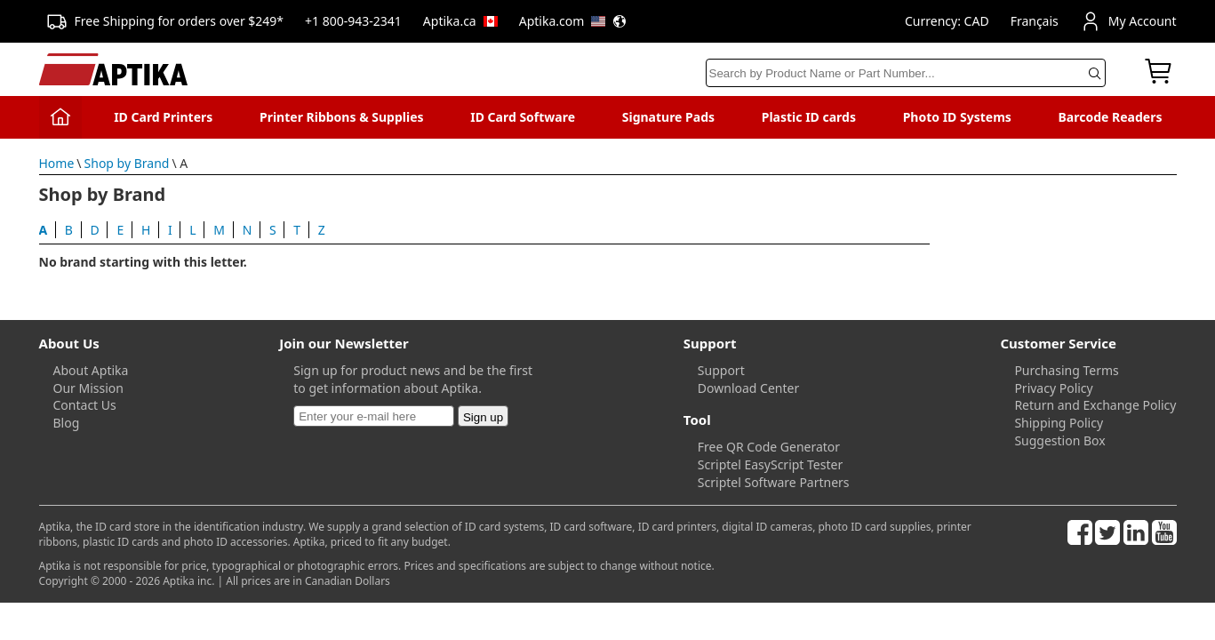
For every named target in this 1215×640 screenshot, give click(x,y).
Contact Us (84, 404)
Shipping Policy (1058, 422)
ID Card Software (522, 116)
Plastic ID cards (809, 116)
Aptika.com (573, 20)
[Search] (906, 73)
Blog (66, 422)
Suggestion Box (1059, 440)
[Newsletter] (373, 416)
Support (721, 370)
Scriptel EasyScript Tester (770, 464)
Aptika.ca (460, 20)
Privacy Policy (1053, 388)
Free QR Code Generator (769, 446)
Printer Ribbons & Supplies (342, 116)
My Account (1128, 21)
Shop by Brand (127, 163)
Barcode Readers (1111, 116)
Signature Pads (668, 116)
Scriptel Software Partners (774, 482)
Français (1035, 20)
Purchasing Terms (1066, 370)
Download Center (748, 388)
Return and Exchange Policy (1095, 404)
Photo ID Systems (957, 116)
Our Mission (88, 388)
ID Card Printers (163, 116)
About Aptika (91, 370)
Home (57, 163)
